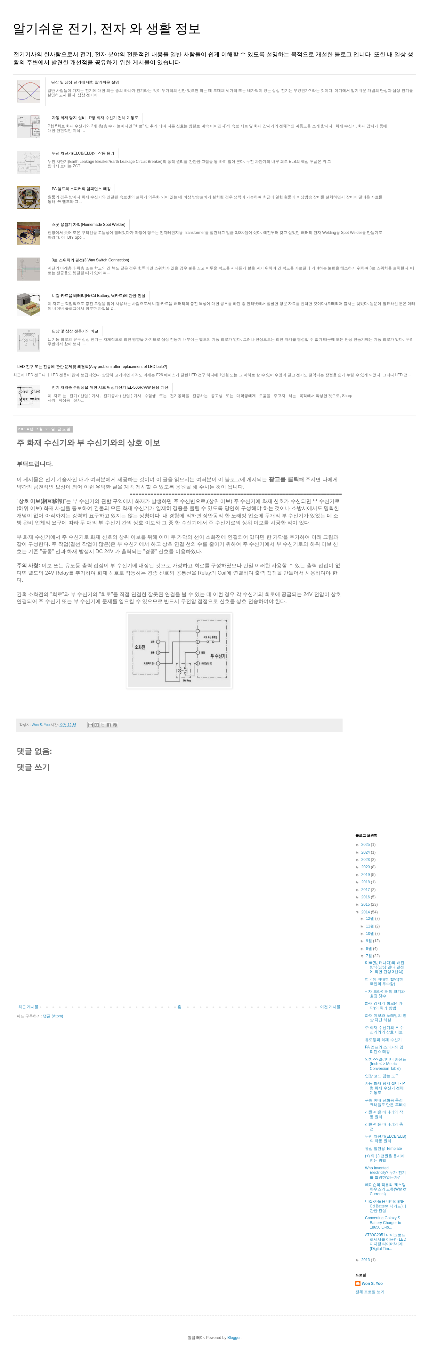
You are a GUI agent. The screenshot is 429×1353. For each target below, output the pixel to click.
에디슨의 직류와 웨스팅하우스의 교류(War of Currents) (385, 1189)
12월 (370, 918)
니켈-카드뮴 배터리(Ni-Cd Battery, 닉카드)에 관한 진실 (98, 295)
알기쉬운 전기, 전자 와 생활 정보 (107, 28)
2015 (366, 904)
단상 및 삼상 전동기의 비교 (75, 331)
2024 (366, 852)
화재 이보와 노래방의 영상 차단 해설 (386, 1017)
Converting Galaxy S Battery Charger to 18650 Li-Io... (383, 1223)
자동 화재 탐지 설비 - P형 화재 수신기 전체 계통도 (95, 117)
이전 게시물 (330, 1007)
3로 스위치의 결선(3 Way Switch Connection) (90, 260)
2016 (366, 897)
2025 (366, 844)
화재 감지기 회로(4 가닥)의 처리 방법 (383, 1005)
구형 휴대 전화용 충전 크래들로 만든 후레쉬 (386, 1102)
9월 (369, 941)
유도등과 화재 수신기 (383, 1040)
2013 (366, 1260)
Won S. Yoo (372, 1283)
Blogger (233, 1337)
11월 (370, 926)
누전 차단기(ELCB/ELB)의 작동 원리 (83, 153)
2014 (366, 912)
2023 (366, 859)
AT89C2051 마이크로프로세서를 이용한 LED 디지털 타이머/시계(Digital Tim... (385, 1242)
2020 (366, 867)
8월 (369, 948)
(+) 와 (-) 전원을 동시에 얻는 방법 (385, 1158)
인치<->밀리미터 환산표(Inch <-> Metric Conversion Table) (385, 1064)
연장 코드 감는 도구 (382, 1076)
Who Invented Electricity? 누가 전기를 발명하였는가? (385, 1173)
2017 (366, 889)
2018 (366, 882)
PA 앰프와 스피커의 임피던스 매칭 (81, 189)
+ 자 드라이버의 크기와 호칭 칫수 (385, 993)
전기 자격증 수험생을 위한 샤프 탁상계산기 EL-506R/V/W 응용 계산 (110, 387)
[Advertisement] (179, 957)
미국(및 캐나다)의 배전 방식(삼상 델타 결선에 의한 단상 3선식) (384, 967)
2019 (366, 874)
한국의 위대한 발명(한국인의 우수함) (384, 981)
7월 (369, 956)
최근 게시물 (28, 1007)
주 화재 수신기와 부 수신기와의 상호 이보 (384, 1029)
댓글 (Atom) (53, 1016)
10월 (370, 933)
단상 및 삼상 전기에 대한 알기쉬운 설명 (85, 82)
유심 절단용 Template (383, 1148)
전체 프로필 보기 (369, 1292)
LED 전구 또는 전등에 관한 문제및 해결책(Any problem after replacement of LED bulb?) (92, 366)
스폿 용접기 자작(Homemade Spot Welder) (88, 224)
